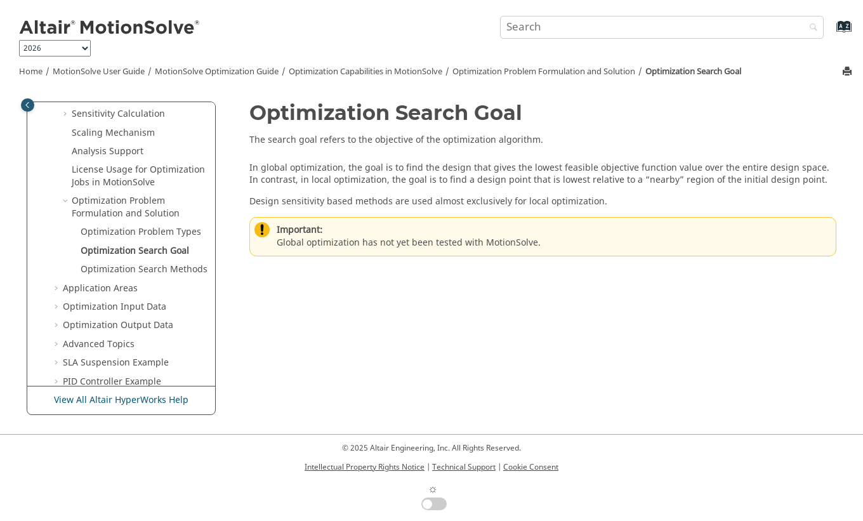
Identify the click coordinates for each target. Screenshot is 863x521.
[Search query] (662, 27)
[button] (67, 114)
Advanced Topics (99, 344)
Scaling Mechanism (113, 133)
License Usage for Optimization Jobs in (138, 176)
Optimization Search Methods (144, 269)
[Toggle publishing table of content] (27, 105)
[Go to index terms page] (830, 32)
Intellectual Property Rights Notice (365, 467)
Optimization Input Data (114, 306)
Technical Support (464, 467)
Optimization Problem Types (141, 232)
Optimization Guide (217, 71)
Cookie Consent (530, 467)
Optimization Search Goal (693, 71)
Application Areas (100, 288)
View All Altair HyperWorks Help (121, 400)
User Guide (99, 71)
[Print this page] (848, 72)
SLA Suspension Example (116, 362)
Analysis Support (107, 151)
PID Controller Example (112, 381)
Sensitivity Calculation (118, 114)
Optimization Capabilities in (365, 71)
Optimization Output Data (118, 325)
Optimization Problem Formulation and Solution (543, 71)
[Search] (810, 28)
